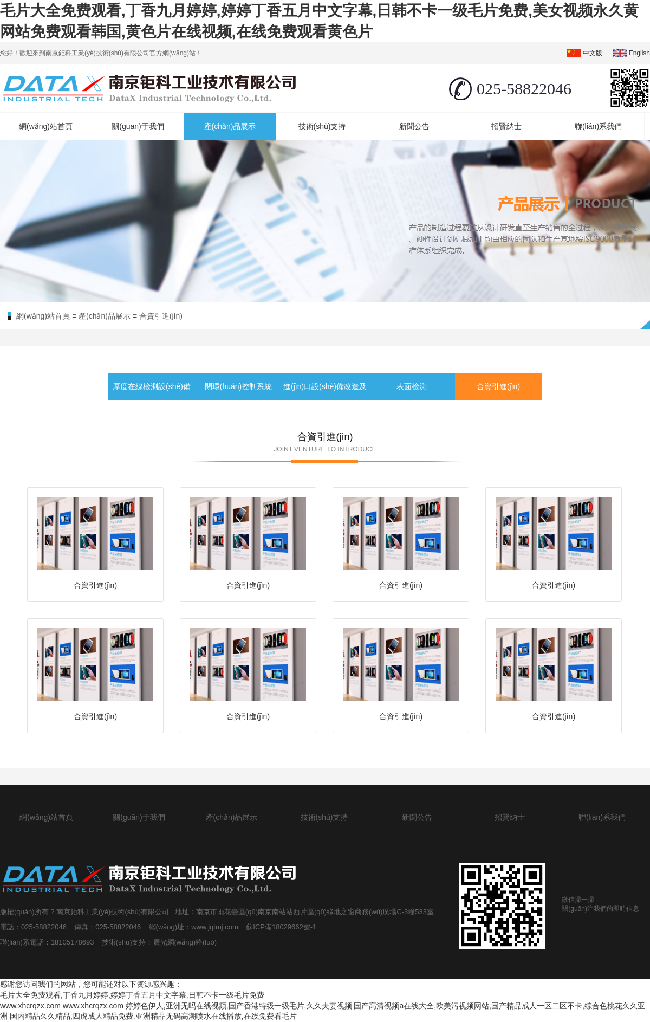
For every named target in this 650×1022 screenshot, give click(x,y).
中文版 (592, 53)
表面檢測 (411, 386)
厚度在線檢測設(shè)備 (152, 386)
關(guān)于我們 (138, 126)
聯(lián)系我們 (598, 126)
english (639, 53)
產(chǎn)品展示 (230, 126)
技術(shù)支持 (322, 126)
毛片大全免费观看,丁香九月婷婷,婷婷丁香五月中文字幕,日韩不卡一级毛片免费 (132, 995)
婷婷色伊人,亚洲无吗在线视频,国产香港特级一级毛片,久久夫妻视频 (239, 1005)
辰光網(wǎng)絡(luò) (185, 942)
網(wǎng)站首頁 (46, 126)
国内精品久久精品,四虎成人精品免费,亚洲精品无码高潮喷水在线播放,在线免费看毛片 (153, 1016)
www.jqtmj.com (215, 927)
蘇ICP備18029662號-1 (283, 927)
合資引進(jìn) (161, 316)
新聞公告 (414, 126)
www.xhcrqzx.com (30, 1005)
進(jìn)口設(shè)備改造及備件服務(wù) (325, 400)
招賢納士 (506, 126)
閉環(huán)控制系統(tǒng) (238, 400)
